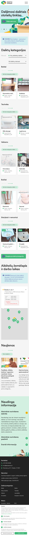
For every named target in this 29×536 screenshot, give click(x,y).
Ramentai (6, 206)
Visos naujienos (7, 354)
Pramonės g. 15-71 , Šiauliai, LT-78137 (11, 468)
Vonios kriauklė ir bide (9, 244)
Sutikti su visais (21, 533)
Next (11, 29)
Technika (17, 490)
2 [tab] (6, 29)
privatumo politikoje (7, 513)
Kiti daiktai (3, 495)
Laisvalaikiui (17, 493)
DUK (15, 503)
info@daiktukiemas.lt (7, 465)
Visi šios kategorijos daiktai (10, 74)
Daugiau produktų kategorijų (15, 256)
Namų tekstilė (4, 490)
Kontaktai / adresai (5, 503)
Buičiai (16, 488)
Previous (1, 29)
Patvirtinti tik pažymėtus (7, 533)
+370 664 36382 (7, 463)
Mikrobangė (6, 131)
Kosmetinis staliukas (9, 93)
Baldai (2, 488)
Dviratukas (6, 169)
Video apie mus (11, 21)
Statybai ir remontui (19, 495)
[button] (14, 320)
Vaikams (3, 493)
